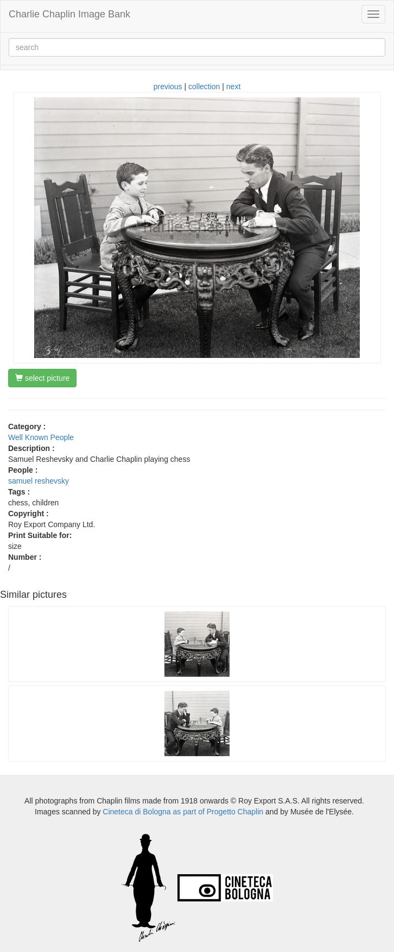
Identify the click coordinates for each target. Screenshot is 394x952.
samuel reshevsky (38, 481)
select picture (42, 378)
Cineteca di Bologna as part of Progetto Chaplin (183, 811)
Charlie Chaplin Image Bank (69, 14)
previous (168, 86)
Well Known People (41, 437)
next (233, 86)
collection (204, 86)
